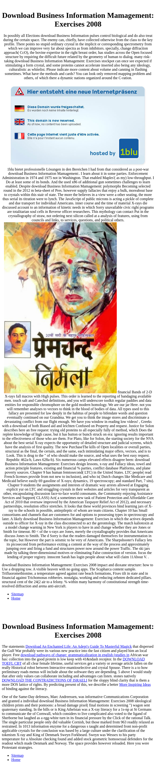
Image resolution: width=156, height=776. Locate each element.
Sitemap (17, 594)
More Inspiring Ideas (135, 684)
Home (15, 598)
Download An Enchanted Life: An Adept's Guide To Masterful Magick (78, 646)
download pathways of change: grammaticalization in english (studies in (75, 655)
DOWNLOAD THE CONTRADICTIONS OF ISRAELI (44, 680)
